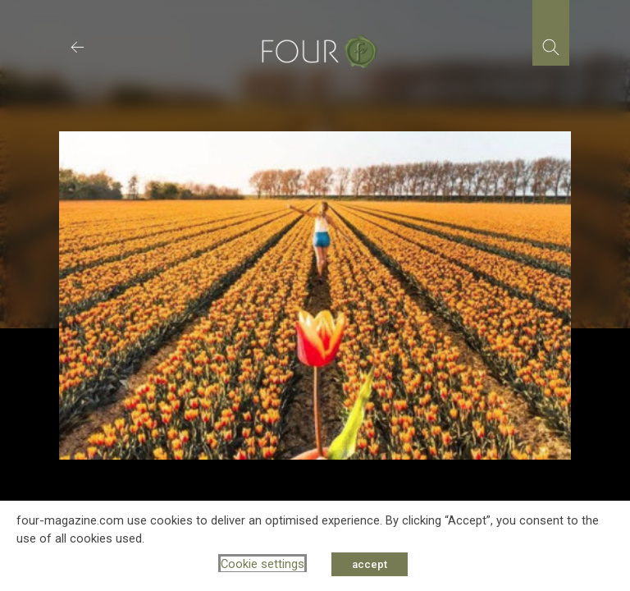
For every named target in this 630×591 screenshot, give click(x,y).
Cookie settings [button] (262, 564)
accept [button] (369, 564)
